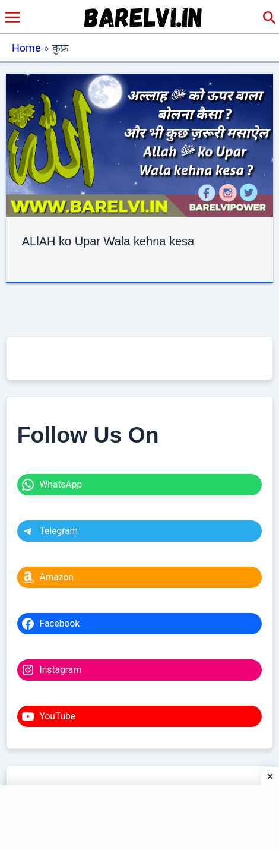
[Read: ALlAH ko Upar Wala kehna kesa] (140, 144)
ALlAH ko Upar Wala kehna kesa (108, 241)
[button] (269, 18)
